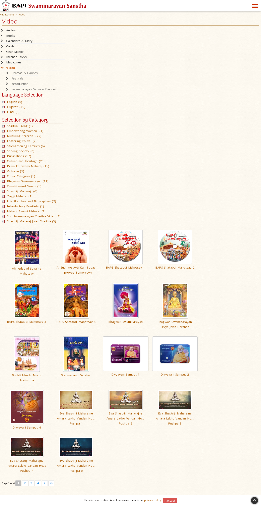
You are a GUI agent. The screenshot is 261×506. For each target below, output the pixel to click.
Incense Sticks (16, 57)
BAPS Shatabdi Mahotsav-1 (125, 267)
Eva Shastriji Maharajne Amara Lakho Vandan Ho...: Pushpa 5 (76, 465)
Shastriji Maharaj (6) (19, 191)
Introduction (19, 84)
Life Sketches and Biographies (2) (29, 201)
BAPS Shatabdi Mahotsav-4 (76, 322)
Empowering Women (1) (23, 131)
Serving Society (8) (18, 151)
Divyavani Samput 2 (175, 374)
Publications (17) (16, 156)
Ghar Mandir (15, 52)
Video (21, 14)
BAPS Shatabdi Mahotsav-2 (175, 267)
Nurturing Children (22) (21, 136)
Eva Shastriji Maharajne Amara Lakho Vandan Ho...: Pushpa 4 (27, 465)
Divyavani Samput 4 (26, 427)
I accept (169, 500)
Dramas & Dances (25, 73)
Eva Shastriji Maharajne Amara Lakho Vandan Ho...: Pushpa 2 (126, 418)
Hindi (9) (10, 112)
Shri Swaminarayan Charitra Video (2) (31, 216)
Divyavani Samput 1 (125, 374)
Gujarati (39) (13, 107)
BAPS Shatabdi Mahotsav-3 (26, 322)
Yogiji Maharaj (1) (17, 196)
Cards (10, 46)
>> (51, 483)
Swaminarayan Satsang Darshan (34, 89)
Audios (11, 30)
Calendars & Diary (19, 41)
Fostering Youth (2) (19, 141)
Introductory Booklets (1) (23, 206)
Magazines (13, 62)
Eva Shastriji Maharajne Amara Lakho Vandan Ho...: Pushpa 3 (175, 418)
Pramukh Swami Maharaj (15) (25, 166)
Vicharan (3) (13, 171)
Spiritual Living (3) (17, 126)
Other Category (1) (18, 176)
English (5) (12, 102)
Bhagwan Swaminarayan (125, 322)
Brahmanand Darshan (76, 375)
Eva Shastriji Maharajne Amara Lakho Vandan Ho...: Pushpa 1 (76, 418)
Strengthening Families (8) (23, 146)
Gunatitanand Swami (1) (21, 186)
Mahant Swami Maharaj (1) (24, 211)
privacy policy (152, 500)
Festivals (17, 78)
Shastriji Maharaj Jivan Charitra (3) (29, 221)
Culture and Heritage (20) (23, 161)
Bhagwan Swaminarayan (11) (25, 181)
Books (10, 36)
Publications (7, 14)
